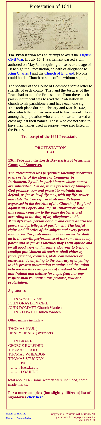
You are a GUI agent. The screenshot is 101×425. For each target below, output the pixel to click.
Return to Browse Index (18, 418)
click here (35, 397)
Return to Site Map (16, 413)
